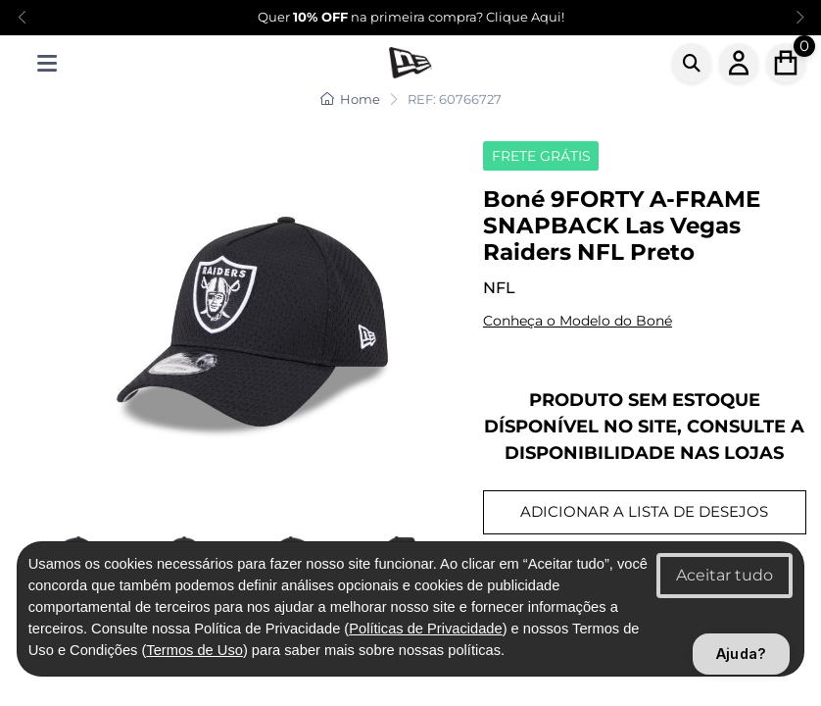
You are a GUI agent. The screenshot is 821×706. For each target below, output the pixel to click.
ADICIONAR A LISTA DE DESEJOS (644, 511)
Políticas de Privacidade (425, 628)
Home (350, 99)
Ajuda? (741, 653)
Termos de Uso (194, 650)
